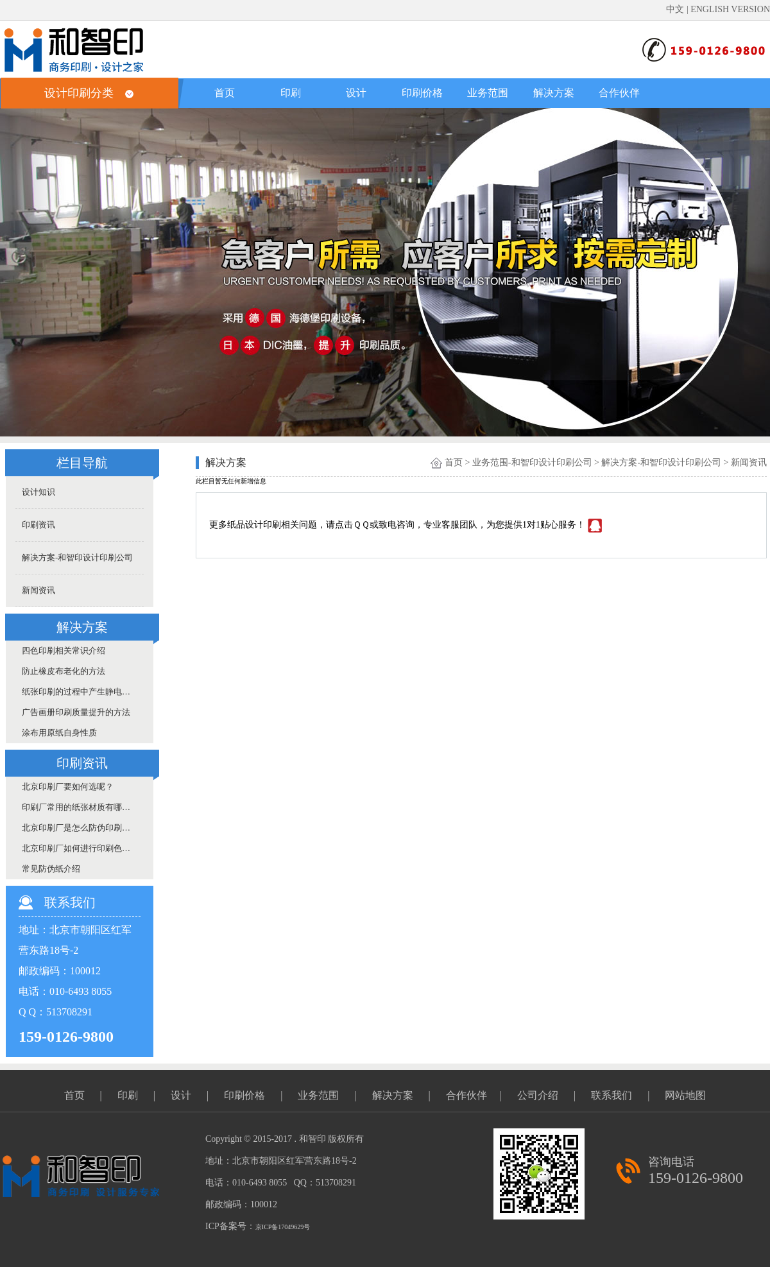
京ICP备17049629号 (283, 1226)
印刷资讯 (38, 525)
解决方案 (553, 92)
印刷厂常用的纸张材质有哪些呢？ (83, 807)
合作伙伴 (619, 92)
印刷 (290, 92)
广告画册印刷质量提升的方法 (76, 712)
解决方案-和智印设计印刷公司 (77, 557)
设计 (356, 92)
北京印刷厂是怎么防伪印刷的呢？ (83, 827)
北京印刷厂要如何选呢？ (68, 786)
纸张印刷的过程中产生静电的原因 (83, 691)
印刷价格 (422, 92)
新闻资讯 (38, 590)
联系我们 (611, 1095)
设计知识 (38, 492)
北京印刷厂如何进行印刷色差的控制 (83, 848)
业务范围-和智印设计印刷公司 (532, 462)
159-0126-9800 (695, 1177)
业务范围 (487, 92)
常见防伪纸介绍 (51, 869)
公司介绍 (537, 1095)
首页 (224, 92)
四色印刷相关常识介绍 (63, 650)
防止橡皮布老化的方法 (63, 671)
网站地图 (685, 1095)
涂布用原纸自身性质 (59, 732)
